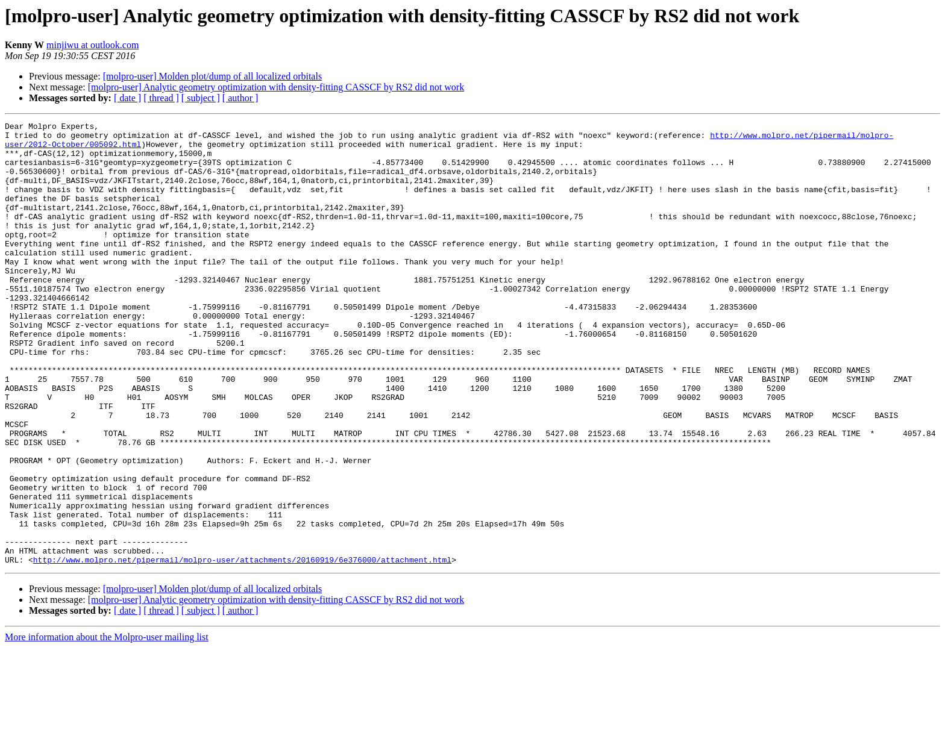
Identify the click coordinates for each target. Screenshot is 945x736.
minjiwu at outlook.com (92, 45)
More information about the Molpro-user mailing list (107, 725)
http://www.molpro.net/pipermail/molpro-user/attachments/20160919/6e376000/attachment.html (242, 648)
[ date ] (127, 98)
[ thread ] (161, 98)
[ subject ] (200, 98)
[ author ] (240, 98)
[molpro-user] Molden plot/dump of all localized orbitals (212, 76)
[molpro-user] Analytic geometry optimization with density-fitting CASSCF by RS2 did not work (276, 87)
